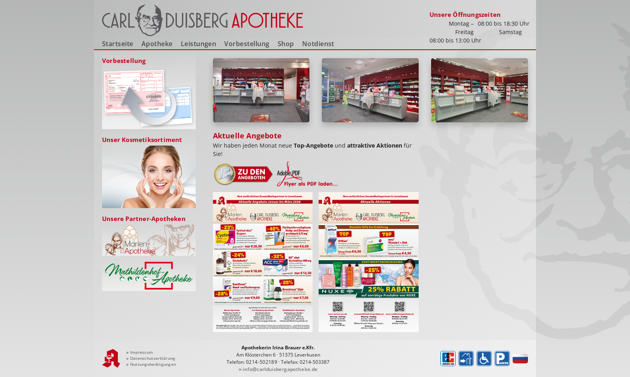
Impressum (139, 352)
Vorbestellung (246, 43)
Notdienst (318, 43)
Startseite (117, 43)
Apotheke (157, 43)
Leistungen (199, 43)
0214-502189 (261, 362)
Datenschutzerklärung (151, 358)
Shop (286, 43)
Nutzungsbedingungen (151, 364)
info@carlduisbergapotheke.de (278, 369)
